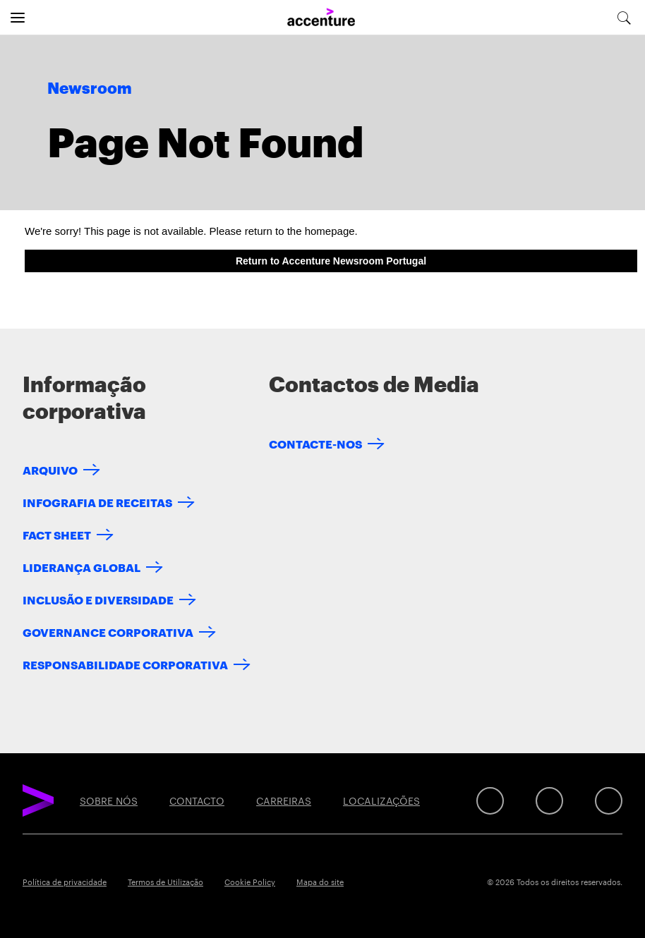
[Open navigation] (18, 17)
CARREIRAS (283, 800)
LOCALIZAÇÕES (381, 800)
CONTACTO (196, 800)
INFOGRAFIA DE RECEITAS (97, 502)
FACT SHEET (57, 534)
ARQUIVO (50, 469)
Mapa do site (320, 881)
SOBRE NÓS (109, 800)
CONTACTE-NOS (315, 443)
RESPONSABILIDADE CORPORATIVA (125, 664)
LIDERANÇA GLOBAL (81, 567)
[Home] (321, 18)
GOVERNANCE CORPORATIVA (108, 631)
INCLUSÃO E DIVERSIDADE (98, 599)
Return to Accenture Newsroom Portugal (331, 261)
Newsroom (89, 89)
